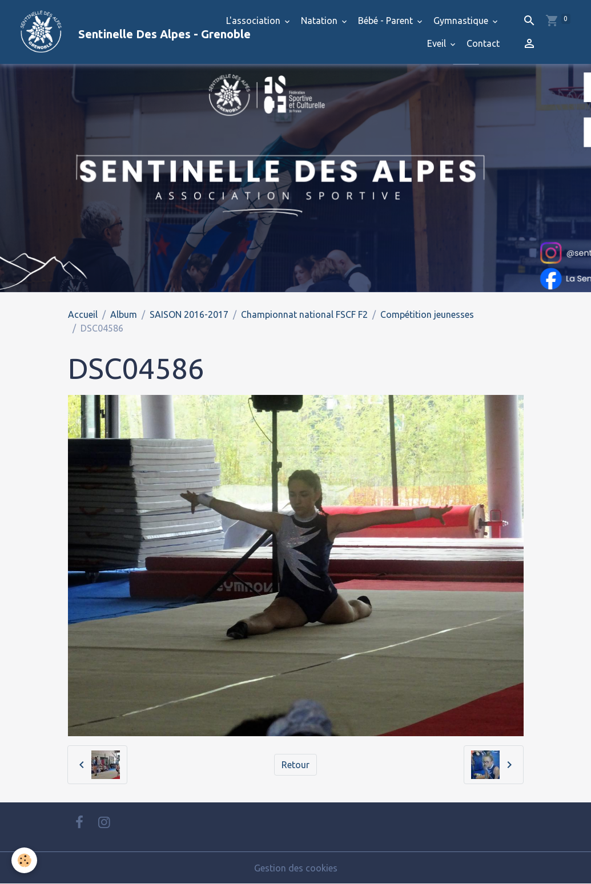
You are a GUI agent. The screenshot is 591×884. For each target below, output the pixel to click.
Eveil (437, 43)
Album (123, 314)
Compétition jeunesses (427, 314)
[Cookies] (24, 860)
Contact (483, 43)
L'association (254, 20)
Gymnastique (462, 20)
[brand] (106, 32)
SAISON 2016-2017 (189, 314)
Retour (295, 765)
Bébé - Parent (386, 20)
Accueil (83, 314)
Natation (320, 20)
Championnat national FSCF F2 (304, 314)
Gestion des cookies (295, 868)
